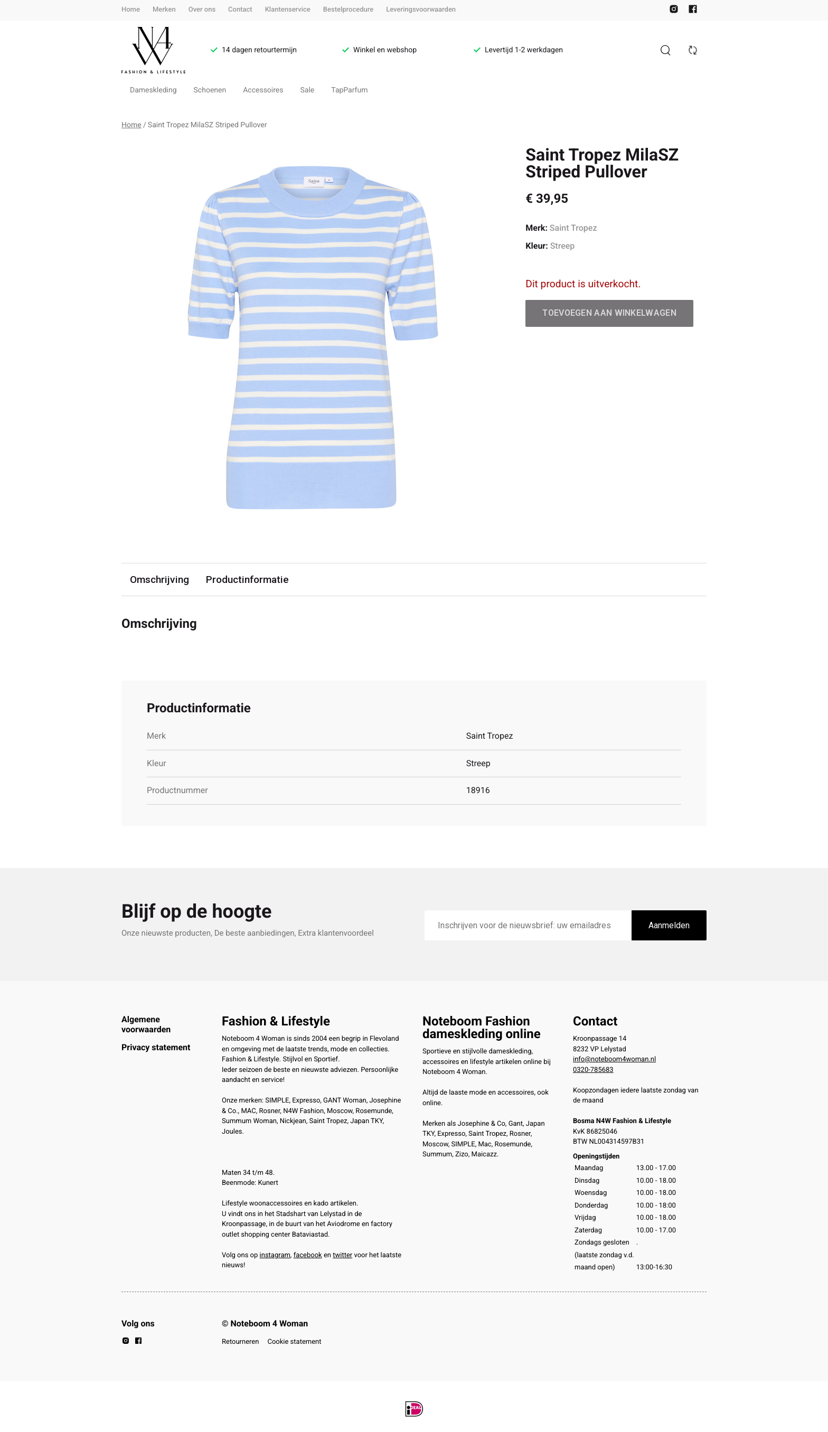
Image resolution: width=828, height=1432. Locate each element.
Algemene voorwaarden (146, 1024)
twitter (342, 1255)
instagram (275, 1255)
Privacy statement (155, 1047)
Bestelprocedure (348, 10)
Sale (307, 90)
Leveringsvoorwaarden (421, 10)
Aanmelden (669, 925)
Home (130, 10)
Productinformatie (247, 579)
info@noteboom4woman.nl (614, 1059)
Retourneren (240, 1342)
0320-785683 (593, 1070)
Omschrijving (159, 579)
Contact (240, 10)
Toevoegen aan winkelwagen (609, 313)
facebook (308, 1255)
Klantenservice (287, 10)
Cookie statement (294, 1342)
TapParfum (349, 90)
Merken (164, 10)
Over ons (202, 10)
